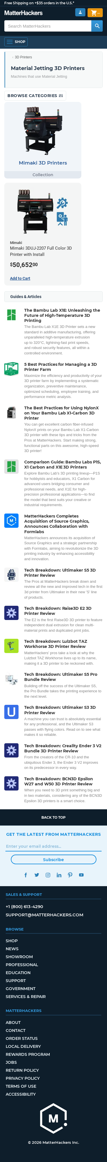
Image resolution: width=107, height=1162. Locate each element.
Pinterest (70, 875)
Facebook (26, 875)
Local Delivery (23, 1046)
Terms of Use (21, 1086)
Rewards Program (28, 1054)
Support (16, 980)
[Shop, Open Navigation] (16, 41)
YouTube (81, 875)
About (13, 1022)
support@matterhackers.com (44, 914)
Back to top (53, 817)
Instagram (48, 875)
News (12, 948)
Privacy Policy (23, 1078)
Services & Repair (26, 996)
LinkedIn (59, 875)
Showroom (19, 956)
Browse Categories (35, 95)
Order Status (22, 1038)
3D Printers (23, 57)
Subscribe (53, 859)
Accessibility (21, 1094)
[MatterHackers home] (53, 1119)
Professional (22, 964)
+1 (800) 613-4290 (24, 906)
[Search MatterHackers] (97, 26)
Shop (12, 940)
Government (20, 988)
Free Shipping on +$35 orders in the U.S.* (39, 3)
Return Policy (22, 1070)
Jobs (11, 1062)
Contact (15, 1030)
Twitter (37, 875)
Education (18, 972)
